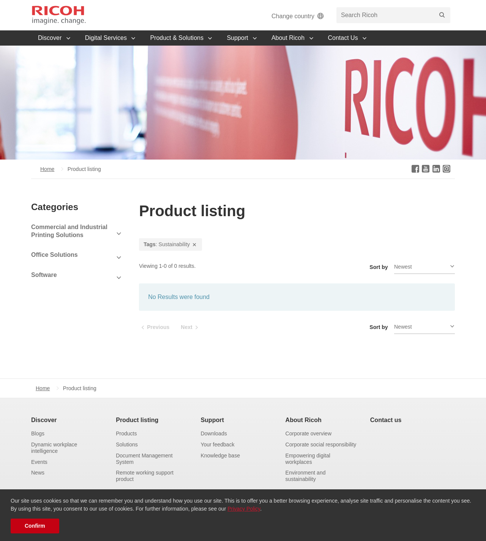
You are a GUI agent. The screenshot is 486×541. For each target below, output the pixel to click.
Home (47, 169)
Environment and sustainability (306, 476)
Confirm (35, 526)
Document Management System (144, 458)
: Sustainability (170, 244)
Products (126, 433)
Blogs (37, 433)
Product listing (137, 420)
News (37, 473)
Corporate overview (308, 433)
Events (39, 462)
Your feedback (217, 444)
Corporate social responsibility (321, 444)
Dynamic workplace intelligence (54, 447)
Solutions (127, 444)
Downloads (213, 433)
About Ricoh (304, 420)
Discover (44, 420)
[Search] (442, 15)
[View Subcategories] (76, 234)
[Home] (59, 15)
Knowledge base (220, 455)
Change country (298, 16)
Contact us (386, 420)
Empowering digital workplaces (308, 458)
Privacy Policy (243, 509)
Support (212, 420)
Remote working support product (145, 476)
